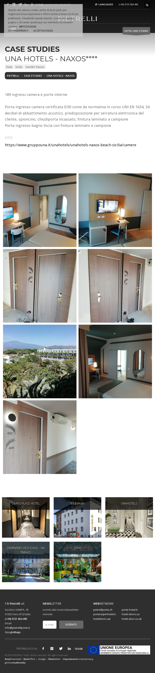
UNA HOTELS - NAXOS (61, 75)
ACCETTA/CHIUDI (43, 30)
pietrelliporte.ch (102, 610)
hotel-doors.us (131, 614)
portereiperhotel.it (104, 614)
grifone (15, 662)
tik (78, 649)
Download (13, 658)
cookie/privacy (78, 658)
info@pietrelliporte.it (17, 628)
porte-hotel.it (129, 610)
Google (13, 632)
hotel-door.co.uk (132, 619)
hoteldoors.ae (102, 619)
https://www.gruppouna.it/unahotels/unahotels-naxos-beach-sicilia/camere (70, 144)
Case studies (33, 75)
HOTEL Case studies (136, 31)
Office (29, 658)
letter (54, 658)
